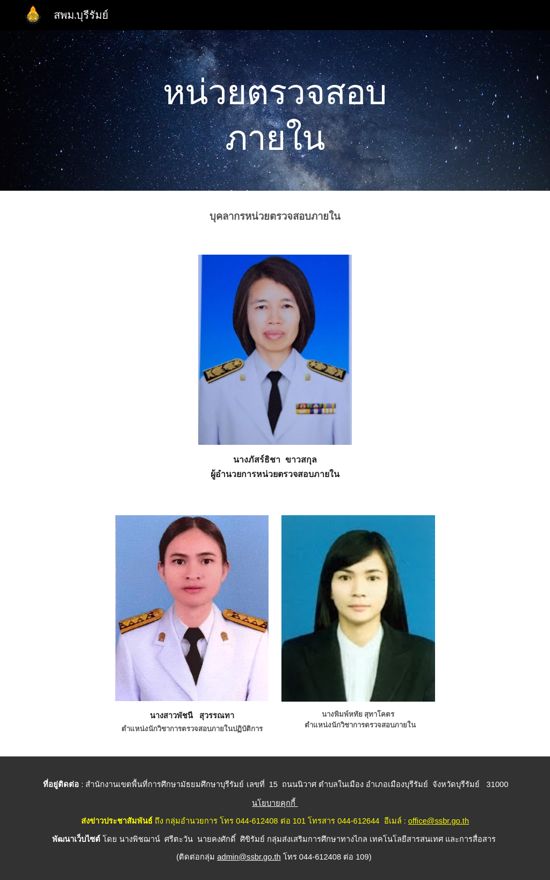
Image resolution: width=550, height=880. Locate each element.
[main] (275, 110)
